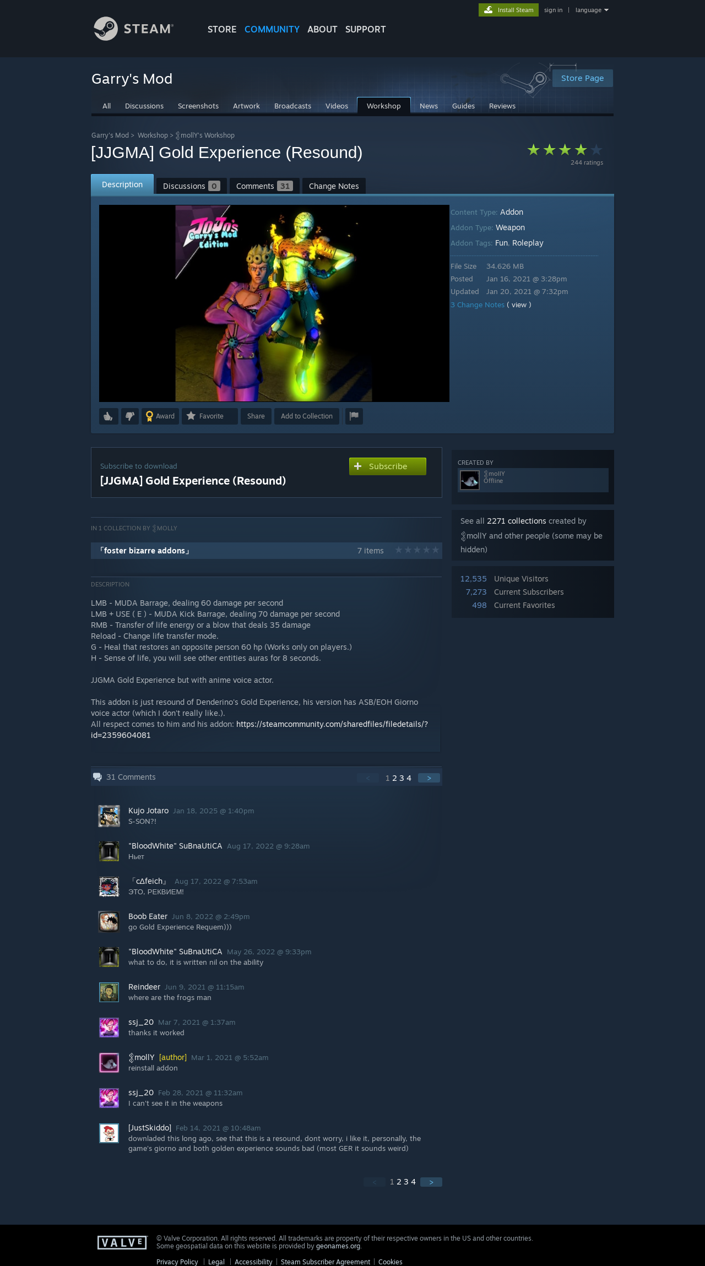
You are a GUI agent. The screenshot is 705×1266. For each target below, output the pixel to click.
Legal (216, 1262)
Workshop (153, 135)
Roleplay (535, 242)
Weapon (518, 227)
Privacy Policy (177, 1262)
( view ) (526, 304)
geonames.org (338, 1246)
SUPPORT (365, 29)
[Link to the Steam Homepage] (142, 37)
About (322, 29)
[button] (108, 416)
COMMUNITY (272, 29)
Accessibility (254, 1262)
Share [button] (256, 416)
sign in (553, 10)
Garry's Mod (110, 135)
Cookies (390, 1262)
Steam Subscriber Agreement (325, 1262)
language (588, 10)
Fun (509, 242)
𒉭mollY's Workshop (205, 135)
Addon (519, 211)
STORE (222, 29)
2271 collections (516, 520)
